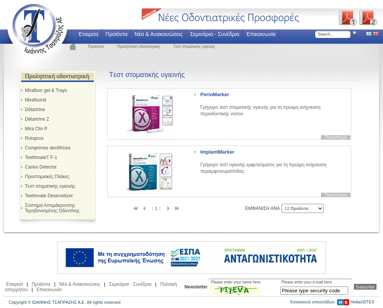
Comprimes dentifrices (47, 148)
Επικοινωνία (261, 34)
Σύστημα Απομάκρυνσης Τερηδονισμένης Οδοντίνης (52, 208)
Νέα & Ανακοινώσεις (159, 34)
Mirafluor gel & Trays (46, 90)
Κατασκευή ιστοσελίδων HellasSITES (332, 302)
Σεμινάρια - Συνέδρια (214, 34)
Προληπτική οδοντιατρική (138, 46)
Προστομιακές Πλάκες (47, 176)
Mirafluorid (35, 100)
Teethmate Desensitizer (49, 195)
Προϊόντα (117, 34)
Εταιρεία (88, 34)
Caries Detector (41, 167)
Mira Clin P (36, 128)
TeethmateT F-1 (41, 157)
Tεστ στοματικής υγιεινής (194, 46)
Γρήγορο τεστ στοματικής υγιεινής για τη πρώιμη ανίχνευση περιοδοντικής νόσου (260, 104)
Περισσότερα (336, 137)
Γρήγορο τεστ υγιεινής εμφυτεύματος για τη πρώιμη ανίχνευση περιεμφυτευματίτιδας (263, 161)
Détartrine (35, 109)
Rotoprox (34, 138)
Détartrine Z (37, 119)
